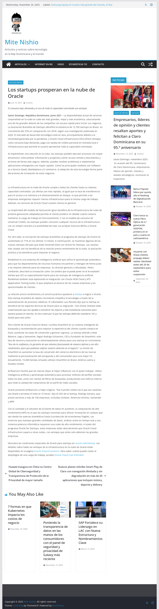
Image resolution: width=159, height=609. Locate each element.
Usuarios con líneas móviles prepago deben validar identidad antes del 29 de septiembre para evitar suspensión (142, 263)
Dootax (78, 294)
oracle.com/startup (85, 443)
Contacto (98, 64)
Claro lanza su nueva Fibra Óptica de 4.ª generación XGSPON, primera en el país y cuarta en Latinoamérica (141, 227)
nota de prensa (15, 82)
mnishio (29, 102)
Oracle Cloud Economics (46, 451)
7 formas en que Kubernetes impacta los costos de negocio (19, 515)
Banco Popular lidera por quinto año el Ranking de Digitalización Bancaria (142, 195)
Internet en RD (43, 64)
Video (60, 64)
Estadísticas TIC (78, 64)
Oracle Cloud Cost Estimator (69, 454)
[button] (28, 64)
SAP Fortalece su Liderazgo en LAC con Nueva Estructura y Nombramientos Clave (90, 532)
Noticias (135, 113)
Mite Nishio (21, 42)
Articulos (21, 64)
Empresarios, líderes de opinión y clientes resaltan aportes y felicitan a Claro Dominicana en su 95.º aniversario (132, 133)
